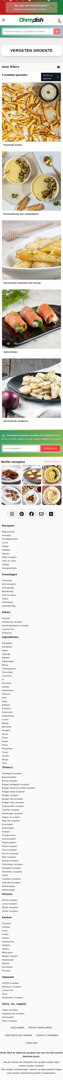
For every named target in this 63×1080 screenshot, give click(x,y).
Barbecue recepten (11, 987)
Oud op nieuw (9, 595)
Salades (6, 550)
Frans (5, 931)
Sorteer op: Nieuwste (51, 76)
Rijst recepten (9, 857)
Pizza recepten (9, 850)
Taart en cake (9, 561)
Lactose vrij (8, 629)
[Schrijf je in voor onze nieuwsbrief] (41, 514)
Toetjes (5, 564)
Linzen (5, 719)
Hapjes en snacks (11, 817)
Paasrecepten (9, 842)
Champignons (9, 669)
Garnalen (6, 683)
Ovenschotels (9, 839)
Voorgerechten (9, 568)
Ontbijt (5, 546)
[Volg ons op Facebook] (31, 514)
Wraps (5, 760)
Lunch (5, 543)
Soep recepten (9, 557)
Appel (5, 650)
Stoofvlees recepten (12, 872)
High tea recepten (11, 821)
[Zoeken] (56, 31)
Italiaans (6, 945)
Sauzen (6, 554)
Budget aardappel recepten (15, 784)
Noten (5, 734)
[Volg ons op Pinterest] (21, 514)
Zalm (4, 763)
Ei (3, 679)
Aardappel (7, 643)
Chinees (6, 927)
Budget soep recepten (13, 802)
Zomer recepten (10, 911)
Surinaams (7, 967)
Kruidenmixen (9, 835)
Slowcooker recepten (12, 998)
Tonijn (5, 752)
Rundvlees (7, 749)
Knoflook (6, 708)
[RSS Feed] (51, 514)
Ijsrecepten (7, 824)
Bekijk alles (53, 461)
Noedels (6, 730)
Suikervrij (7, 633)
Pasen (5, 599)
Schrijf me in (50, 448)
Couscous (7, 676)
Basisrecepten (9, 777)
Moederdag (7, 591)
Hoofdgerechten (10, 539)
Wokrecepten (8, 890)
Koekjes (6, 832)
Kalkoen (6, 705)
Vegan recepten (10, 1010)
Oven (4, 994)
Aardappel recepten (12, 773)
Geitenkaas (7, 690)
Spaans (6, 963)
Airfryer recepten (10, 983)
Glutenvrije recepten (12, 622)
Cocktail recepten (11, 810)
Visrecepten (8, 1017)
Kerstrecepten (9, 584)
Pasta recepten (9, 846)
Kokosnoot (7, 712)
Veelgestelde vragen (18, 1035)
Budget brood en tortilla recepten (18, 788)
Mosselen (7, 727)
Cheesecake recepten (13, 806)
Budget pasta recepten (13, 792)
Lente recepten (9, 904)
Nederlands (8, 960)
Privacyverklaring (40, 1028)
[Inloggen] (59, 20)
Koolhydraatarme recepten (15, 626)
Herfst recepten (10, 900)
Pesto (5, 738)
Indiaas (5, 938)
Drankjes (6, 535)
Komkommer (8, 716)
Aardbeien (7, 647)
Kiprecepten (8, 828)
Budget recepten (10, 795)
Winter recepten (10, 907)
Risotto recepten (10, 861)
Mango (5, 723)
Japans (5, 949)
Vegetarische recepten (13, 1014)
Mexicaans (7, 952)
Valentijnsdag (9, 606)
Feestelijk (7, 580)
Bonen (5, 665)
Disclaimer (17, 1028)
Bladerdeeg (8, 661)
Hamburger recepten (12, 813)
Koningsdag (8, 588)
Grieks (5, 934)
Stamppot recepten (11, 868)
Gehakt (5, 687)
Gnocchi (6, 694)
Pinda (5, 741)
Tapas (5, 875)
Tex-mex (6, 971)
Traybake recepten (11, 879)
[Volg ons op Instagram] (12, 514)
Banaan (6, 658)
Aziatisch (6, 923)
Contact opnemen (47, 1035)
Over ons (31, 1043)
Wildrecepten (8, 886)
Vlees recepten (9, 1021)
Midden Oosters (10, 956)
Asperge (6, 654)
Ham (4, 698)
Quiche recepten (10, 853)
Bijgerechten (8, 532)
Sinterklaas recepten (12, 864)
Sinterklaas (7, 602)
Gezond (6, 618)
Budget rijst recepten (12, 799)
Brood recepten (9, 781)
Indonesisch (8, 942)
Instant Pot (7, 990)
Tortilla (5, 756)
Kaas (4, 701)
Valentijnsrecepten (11, 883)
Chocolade (7, 672)
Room (5, 745)
